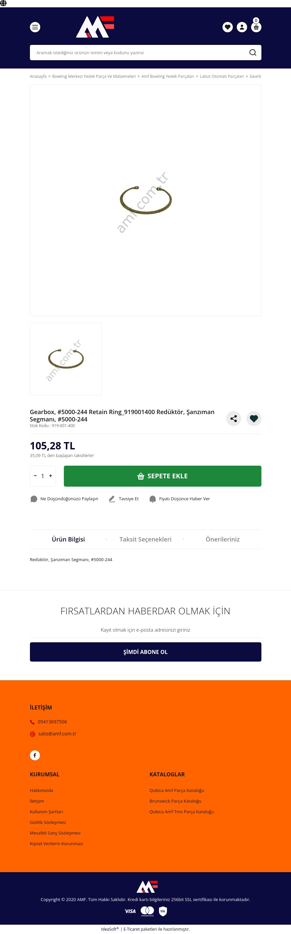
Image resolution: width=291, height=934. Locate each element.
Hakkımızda (41, 790)
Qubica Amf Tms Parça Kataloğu (182, 812)
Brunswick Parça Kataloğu (176, 801)
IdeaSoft (110, 929)
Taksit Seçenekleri (145, 539)
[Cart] (256, 27)
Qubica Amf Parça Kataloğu (177, 790)
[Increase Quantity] (51, 476)
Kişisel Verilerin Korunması (56, 844)
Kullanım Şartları (46, 812)
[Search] (145, 52)
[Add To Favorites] (253, 418)
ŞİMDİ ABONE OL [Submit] (145, 652)
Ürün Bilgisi (68, 539)
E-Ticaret (132, 929)
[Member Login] (242, 27)
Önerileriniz (222, 539)
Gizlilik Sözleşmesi (48, 822)
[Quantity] (43, 476)
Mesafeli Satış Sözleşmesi (55, 833)
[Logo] (93, 27)
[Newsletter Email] (145, 630)
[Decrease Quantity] (35, 476)
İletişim (37, 801)
